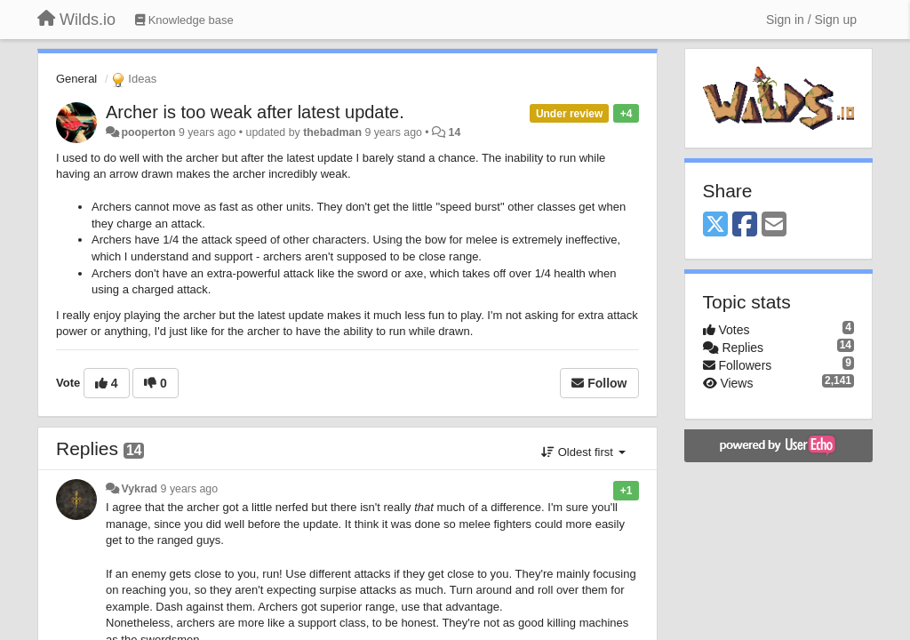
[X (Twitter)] (715, 225)
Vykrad (139, 489)
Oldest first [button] (583, 452)
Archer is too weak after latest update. (255, 112)
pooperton (148, 132)
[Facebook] (744, 225)
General (76, 78)
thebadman (332, 132)
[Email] (774, 225)
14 (455, 132)
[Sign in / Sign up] (811, 19)
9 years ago (190, 489)
